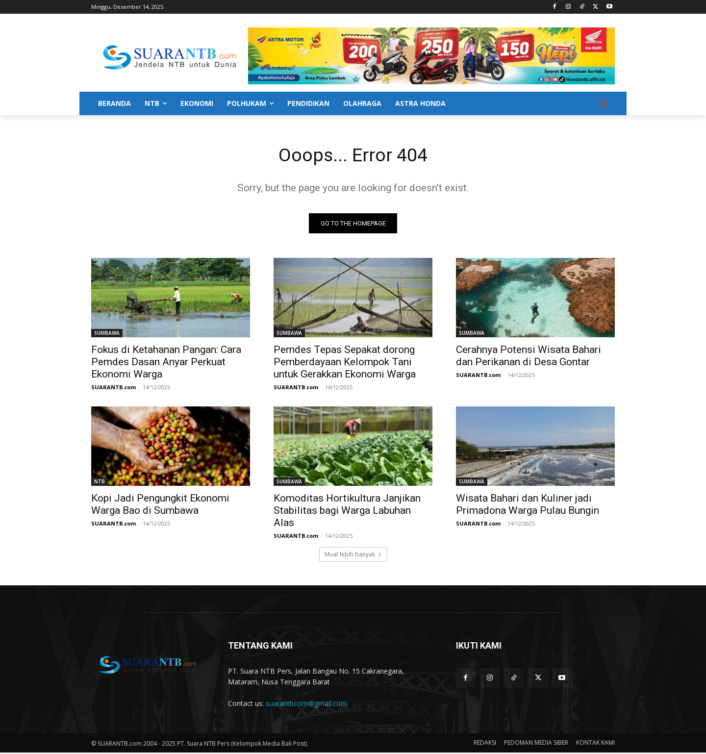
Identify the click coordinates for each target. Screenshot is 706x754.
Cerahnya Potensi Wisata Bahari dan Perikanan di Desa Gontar (528, 357)
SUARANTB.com (113, 388)
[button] (603, 103)
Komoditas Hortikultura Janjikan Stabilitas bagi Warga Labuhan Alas (347, 512)
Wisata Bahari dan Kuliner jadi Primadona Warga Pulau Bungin (527, 506)
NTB (99, 482)
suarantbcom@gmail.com (306, 704)
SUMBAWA (107, 334)
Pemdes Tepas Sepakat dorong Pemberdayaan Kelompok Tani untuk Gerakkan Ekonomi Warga (345, 363)
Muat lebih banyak (353, 556)
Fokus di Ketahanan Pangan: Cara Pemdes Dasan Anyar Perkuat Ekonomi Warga (166, 363)
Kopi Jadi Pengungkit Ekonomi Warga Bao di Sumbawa (160, 506)
